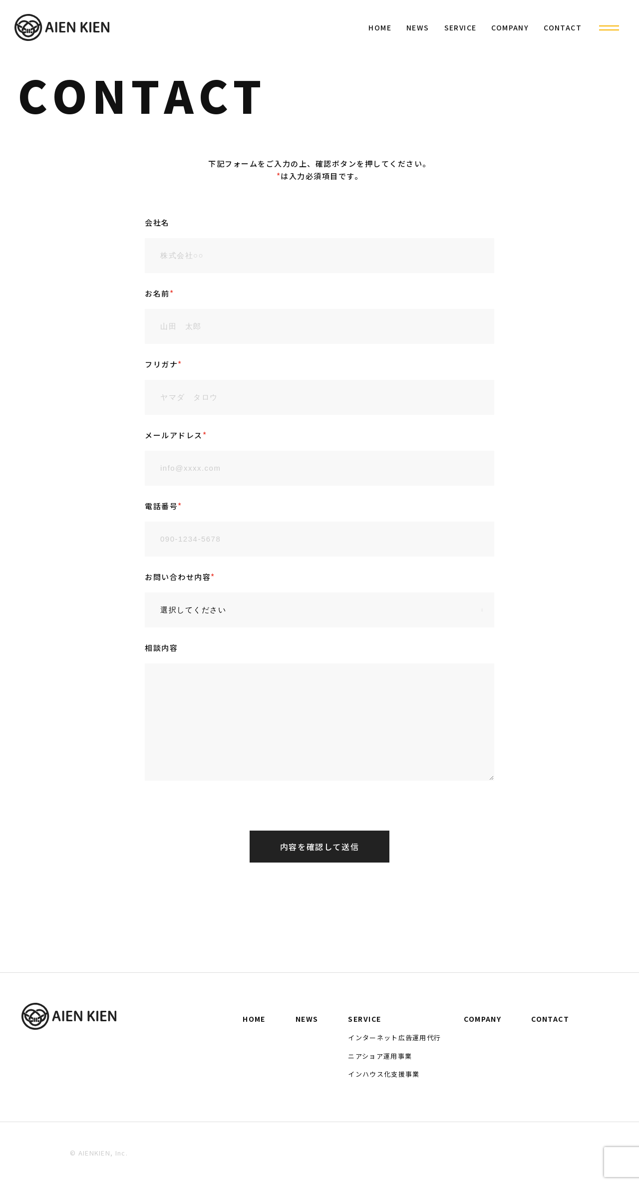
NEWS (417, 27)
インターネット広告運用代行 (394, 1037)
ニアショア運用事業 (380, 1056)
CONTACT (563, 27)
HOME (379, 27)
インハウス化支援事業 (383, 1074)
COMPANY (510, 27)
